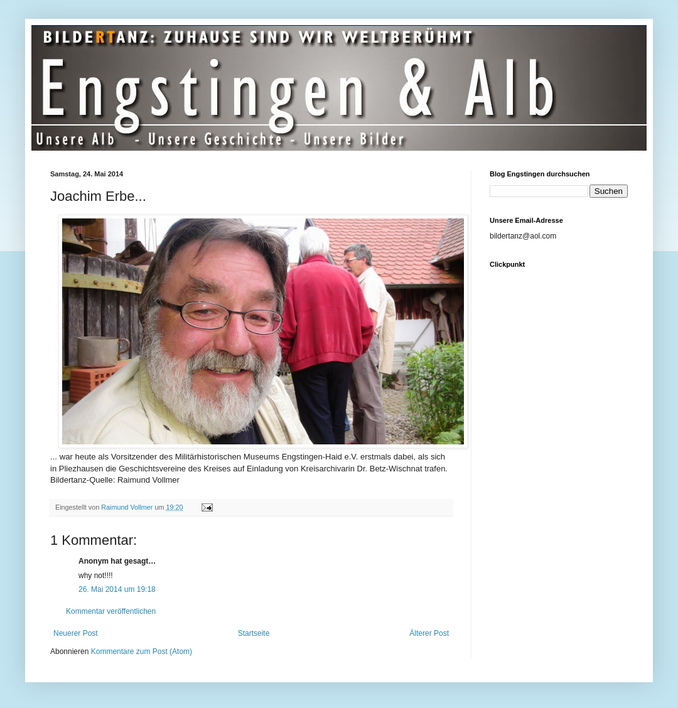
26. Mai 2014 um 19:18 (117, 589)
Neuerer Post (75, 633)
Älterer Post (429, 633)
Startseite (254, 633)
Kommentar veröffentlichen (111, 611)
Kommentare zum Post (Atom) (141, 651)
